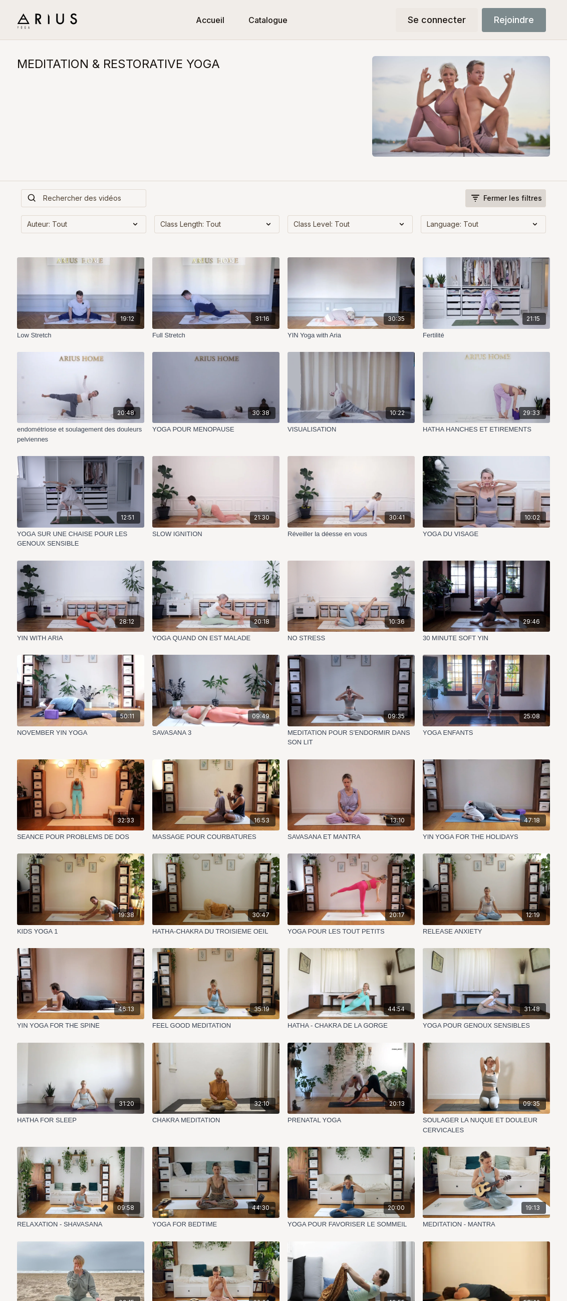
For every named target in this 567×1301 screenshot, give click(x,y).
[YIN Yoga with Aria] (351, 335)
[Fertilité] (486, 335)
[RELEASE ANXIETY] (486, 932)
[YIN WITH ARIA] (80, 638)
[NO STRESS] (351, 638)
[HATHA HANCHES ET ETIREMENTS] (486, 429)
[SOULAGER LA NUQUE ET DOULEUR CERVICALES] (486, 1125)
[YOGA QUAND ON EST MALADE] (215, 638)
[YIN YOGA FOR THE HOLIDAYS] (486, 837)
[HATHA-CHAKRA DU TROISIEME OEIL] (215, 932)
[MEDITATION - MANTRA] (486, 1224)
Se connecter (437, 20)
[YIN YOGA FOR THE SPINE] (80, 1026)
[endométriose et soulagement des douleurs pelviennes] (80, 434)
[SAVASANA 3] (215, 733)
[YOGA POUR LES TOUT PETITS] (351, 932)
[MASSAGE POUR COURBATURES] (215, 837)
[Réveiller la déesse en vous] (351, 534)
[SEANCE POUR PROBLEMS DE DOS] (80, 837)
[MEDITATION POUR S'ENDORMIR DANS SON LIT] (351, 737)
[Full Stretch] (215, 335)
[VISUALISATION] (351, 429)
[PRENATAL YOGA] (351, 1120)
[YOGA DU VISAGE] (486, 534)
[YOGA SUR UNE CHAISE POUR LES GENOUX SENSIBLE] (80, 539)
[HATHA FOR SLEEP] (80, 1120)
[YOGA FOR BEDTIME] (215, 1224)
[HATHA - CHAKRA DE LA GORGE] (351, 1026)
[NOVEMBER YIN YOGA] (80, 733)
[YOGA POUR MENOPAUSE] (215, 429)
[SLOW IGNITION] (215, 534)
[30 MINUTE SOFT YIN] (486, 638)
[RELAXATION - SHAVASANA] (80, 1224)
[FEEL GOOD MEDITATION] (215, 1026)
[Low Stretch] (80, 335)
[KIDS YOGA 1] (80, 932)
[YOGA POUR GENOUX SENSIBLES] (486, 1026)
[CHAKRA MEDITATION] (215, 1120)
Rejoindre (514, 20)
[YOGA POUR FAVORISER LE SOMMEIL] (351, 1224)
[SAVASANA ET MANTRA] (351, 837)
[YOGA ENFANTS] (486, 733)
